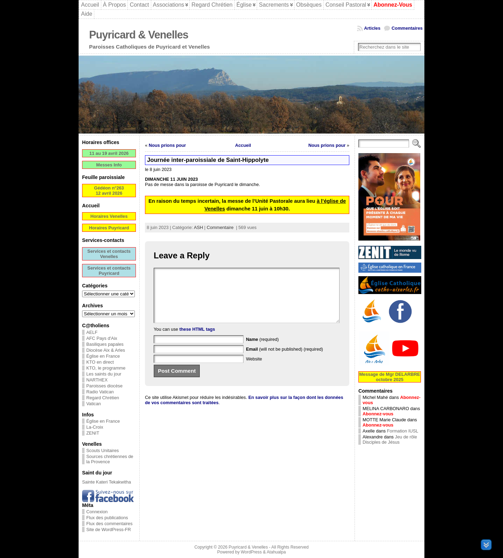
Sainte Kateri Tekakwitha (106, 482)
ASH (198, 227)
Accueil (243, 145)
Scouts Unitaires (102, 450)
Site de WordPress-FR (108, 529)
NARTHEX (97, 379)
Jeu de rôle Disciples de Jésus (390, 439)
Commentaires (407, 28)
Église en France (103, 356)
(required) (262, 349)
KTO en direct (100, 362)
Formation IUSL (402, 431)
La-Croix (94, 427)
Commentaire (220, 227)
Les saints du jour (103, 374)
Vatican (93, 403)
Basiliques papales (105, 344)
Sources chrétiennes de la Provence (109, 459)
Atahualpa (276, 552)
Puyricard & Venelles (138, 35)
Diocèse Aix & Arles (105, 350)
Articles (372, 28)
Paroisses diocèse (104, 385)
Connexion (97, 511)
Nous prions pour (167, 145)
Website (254, 369)
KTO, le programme (105, 368)
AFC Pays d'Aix (101, 338)
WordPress (251, 552)
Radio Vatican (100, 391)
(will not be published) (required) (284, 359)
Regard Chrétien (102, 397)
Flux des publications (107, 517)
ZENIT (92, 433)
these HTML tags (197, 339)
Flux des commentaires (109, 523)
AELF (91, 332)
